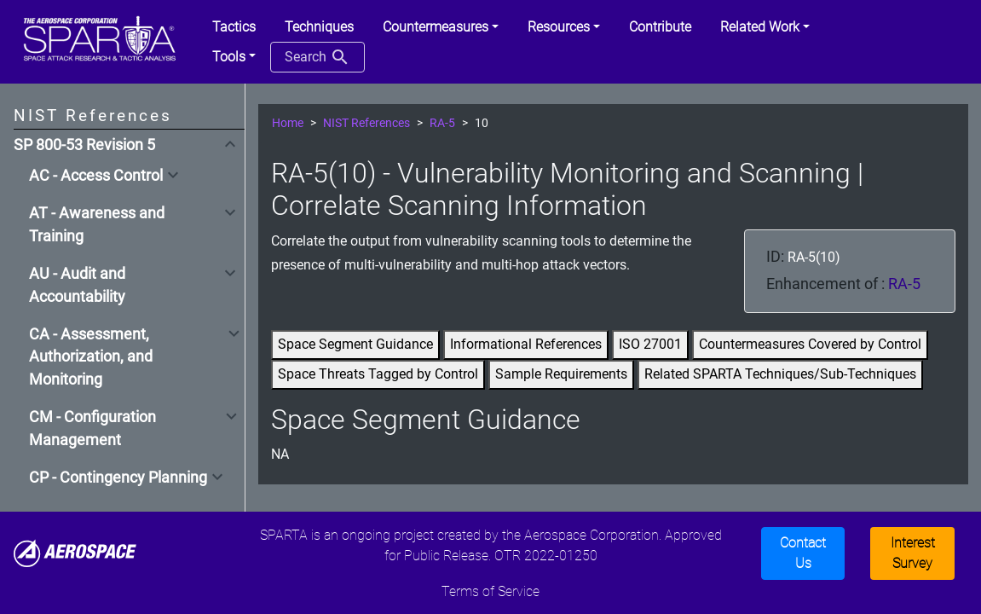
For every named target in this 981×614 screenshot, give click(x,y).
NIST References (366, 123)
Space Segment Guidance (355, 344)
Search (317, 57)
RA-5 (442, 123)
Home (287, 123)
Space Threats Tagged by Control (378, 374)
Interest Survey (913, 553)
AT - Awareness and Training (96, 224)
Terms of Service (490, 591)
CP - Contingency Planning (118, 477)
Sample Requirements (561, 374)
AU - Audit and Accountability (77, 284)
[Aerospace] (75, 552)
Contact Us (803, 553)
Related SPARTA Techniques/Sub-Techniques (780, 374)
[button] (440, 27)
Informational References (526, 344)
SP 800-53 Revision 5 (84, 145)
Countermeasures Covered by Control (810, 344)
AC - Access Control (96, 175)
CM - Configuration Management (92, 428)
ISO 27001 (650, 344)
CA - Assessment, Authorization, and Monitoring (91, 357)
